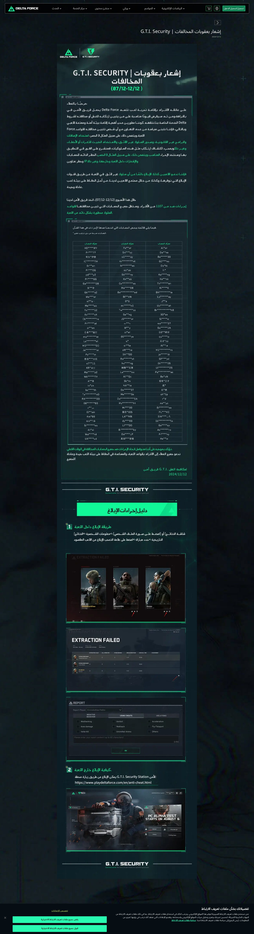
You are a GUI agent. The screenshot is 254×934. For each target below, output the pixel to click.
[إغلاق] (5, 917)
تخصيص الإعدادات (60, 911)
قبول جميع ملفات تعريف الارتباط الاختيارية (59, 928)
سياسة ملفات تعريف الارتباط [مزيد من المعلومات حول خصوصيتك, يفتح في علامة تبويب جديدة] (184, 920)
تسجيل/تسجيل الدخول (234, 8)
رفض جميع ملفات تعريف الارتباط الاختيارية (59, 919)
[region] (127, 919)
